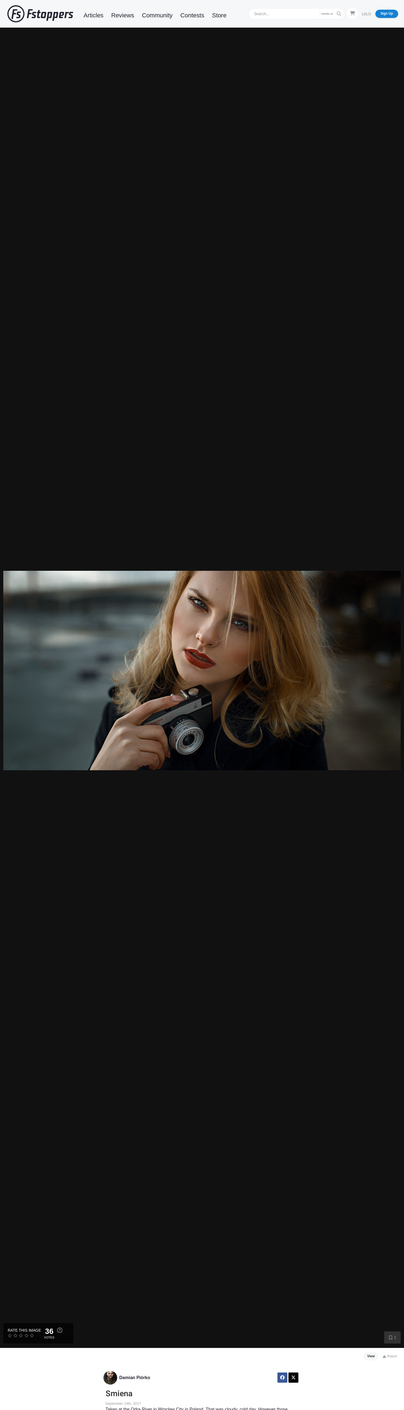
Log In (366, 13)
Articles (93, 15)
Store (219, 15)
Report (390, 1356)
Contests (192, 15)
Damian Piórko (134, 1377)
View (371, 1356)
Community (157, 15)
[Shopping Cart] (352, 13)
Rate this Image (24, 1330)
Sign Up (387, 13)
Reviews (122, 15)
